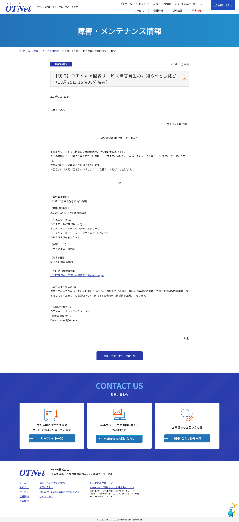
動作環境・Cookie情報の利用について (59, 491)
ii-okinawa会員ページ (190, 4)
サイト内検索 (163, 4)
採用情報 (177, 10)
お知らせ (144, 4)
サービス (139, 10)
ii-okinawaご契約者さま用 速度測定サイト (112, 487)
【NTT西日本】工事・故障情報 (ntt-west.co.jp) (77, 275)
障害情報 (197, 10)
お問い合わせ (225, 5)
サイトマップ (46, 496)
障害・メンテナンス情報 (52, 482)
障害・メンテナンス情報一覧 (120, 356)
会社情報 (158, 10)
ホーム (128, 4)
